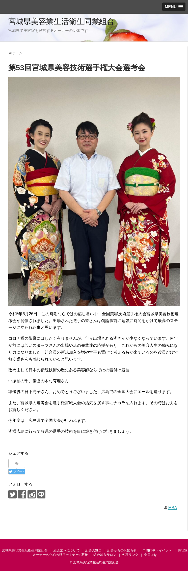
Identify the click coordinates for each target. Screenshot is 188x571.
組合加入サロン (104, 555)
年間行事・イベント (157, 550)
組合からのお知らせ (122, 550)
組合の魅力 (93, 550)
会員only (150, 555)
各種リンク (130, 555)
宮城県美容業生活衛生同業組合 (61, 21)
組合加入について (66, 550)
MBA (172, 508)
